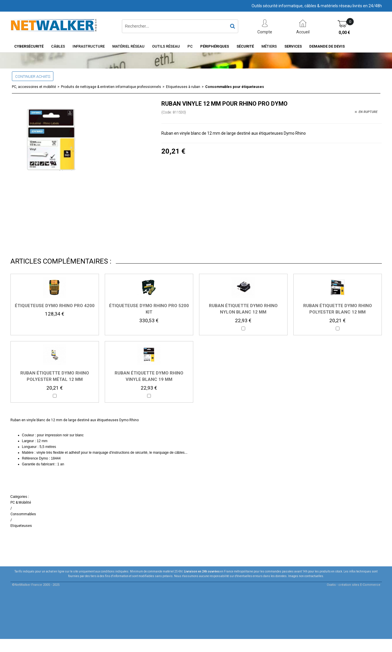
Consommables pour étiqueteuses (234, 87)
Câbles (58, 46)
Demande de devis (327, 46)
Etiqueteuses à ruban (183, 87)
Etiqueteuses (21, 526)
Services (293, 46)
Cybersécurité (29, 46)
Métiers (269, 46)
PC (190, 46)
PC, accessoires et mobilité (34, 87)
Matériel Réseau (128, 46)
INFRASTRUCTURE (89, 46)
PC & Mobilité (20, 502)
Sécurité (245, 46)
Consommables (23, 514)
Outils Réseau (166, 46)
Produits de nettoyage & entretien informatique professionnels (111, 87)
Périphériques (214, 46)
